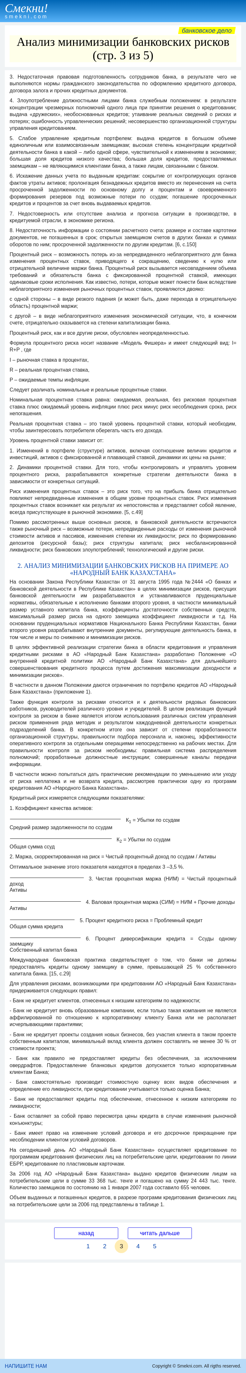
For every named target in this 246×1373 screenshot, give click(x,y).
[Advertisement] (123, 1311)
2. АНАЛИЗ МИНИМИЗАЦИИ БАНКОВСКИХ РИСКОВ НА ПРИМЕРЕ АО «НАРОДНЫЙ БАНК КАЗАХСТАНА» (123, 569)
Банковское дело (206, 30)
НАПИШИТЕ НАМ (26, 1366)
